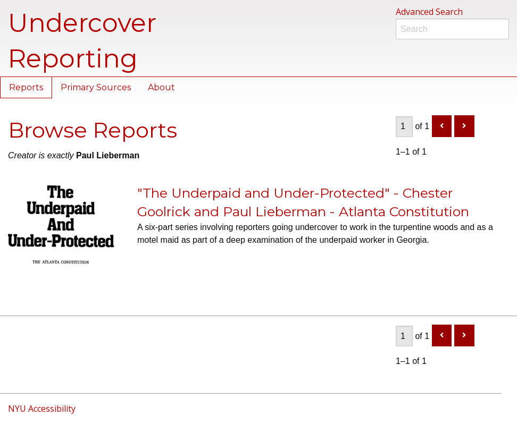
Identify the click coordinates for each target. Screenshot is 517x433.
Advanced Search (429, 12)
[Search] (452, 29)
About (161, 87)
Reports (26, 87)
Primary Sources (96, 87)
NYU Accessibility (42, 408)
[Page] (404, 126)
